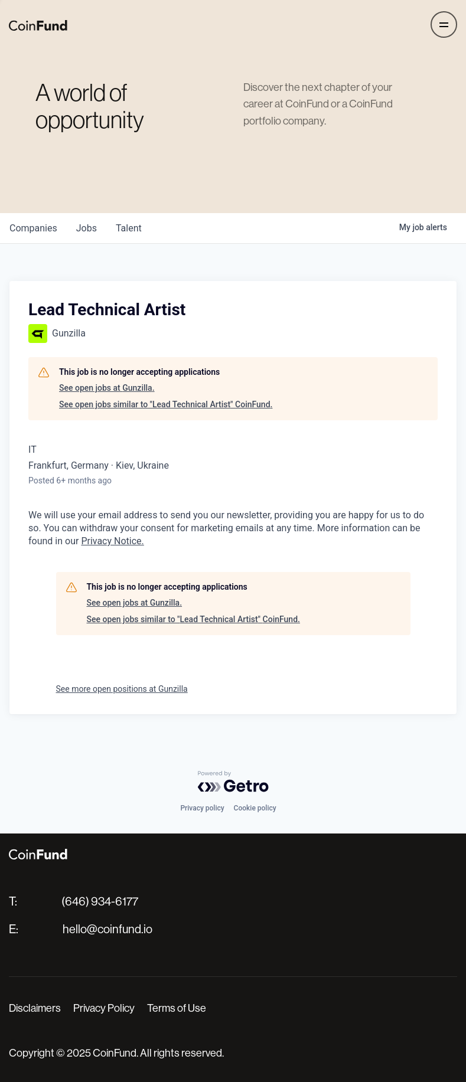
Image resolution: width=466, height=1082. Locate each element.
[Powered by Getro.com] (233, 781)
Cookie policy (255, 808)
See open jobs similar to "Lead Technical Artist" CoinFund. (165, 404)
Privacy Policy (104, 1008)
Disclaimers (35, 1008)
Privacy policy (202, 808)
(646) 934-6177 (99, 901)
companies (33, 228)
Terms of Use (176, 1008)
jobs (86, 228)
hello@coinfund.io (107, 929)
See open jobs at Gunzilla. (107, 388)
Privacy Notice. (112, 541)
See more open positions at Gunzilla (122, 689)
